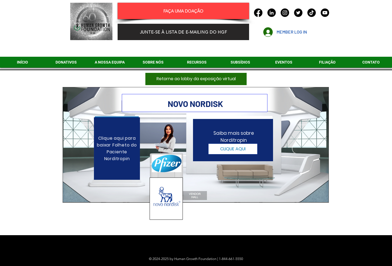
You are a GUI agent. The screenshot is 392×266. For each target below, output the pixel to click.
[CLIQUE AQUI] (233, 149)
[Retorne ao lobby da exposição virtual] (196, 79)
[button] (240, 62)
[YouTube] (325, 12)
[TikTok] (311, 12)
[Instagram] (285, 12)
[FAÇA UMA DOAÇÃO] (183, 11)
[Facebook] (258, 12)
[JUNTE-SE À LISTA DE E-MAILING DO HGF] (183, 32)
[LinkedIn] (271, 12)
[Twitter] (298, 12)
